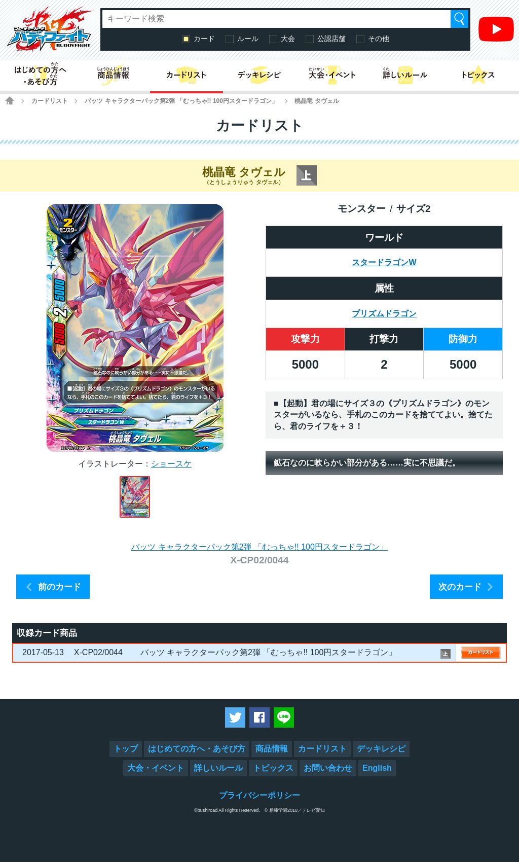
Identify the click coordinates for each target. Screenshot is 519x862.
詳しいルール (218, 768)
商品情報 (271, 748)
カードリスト (49, 100)
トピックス (273, 768)
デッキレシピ (381, 748)
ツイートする (235, 717)
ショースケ (171, 463)
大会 (288, 38)
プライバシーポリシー (259, 795)
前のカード (59, 587)
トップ (126, 748)
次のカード (459, 587)
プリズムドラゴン (384, 313)
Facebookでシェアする (259, 717)
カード (204, 38)
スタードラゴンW (384, 262)
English (377, 768)
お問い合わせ (328, 768)
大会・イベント (155, 768)
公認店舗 (331, 38)
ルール (247, 38)
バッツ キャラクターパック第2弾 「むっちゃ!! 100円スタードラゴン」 (181, 100)
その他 (378, 38)
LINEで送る (284, 717)
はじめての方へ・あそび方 (196, 748)
